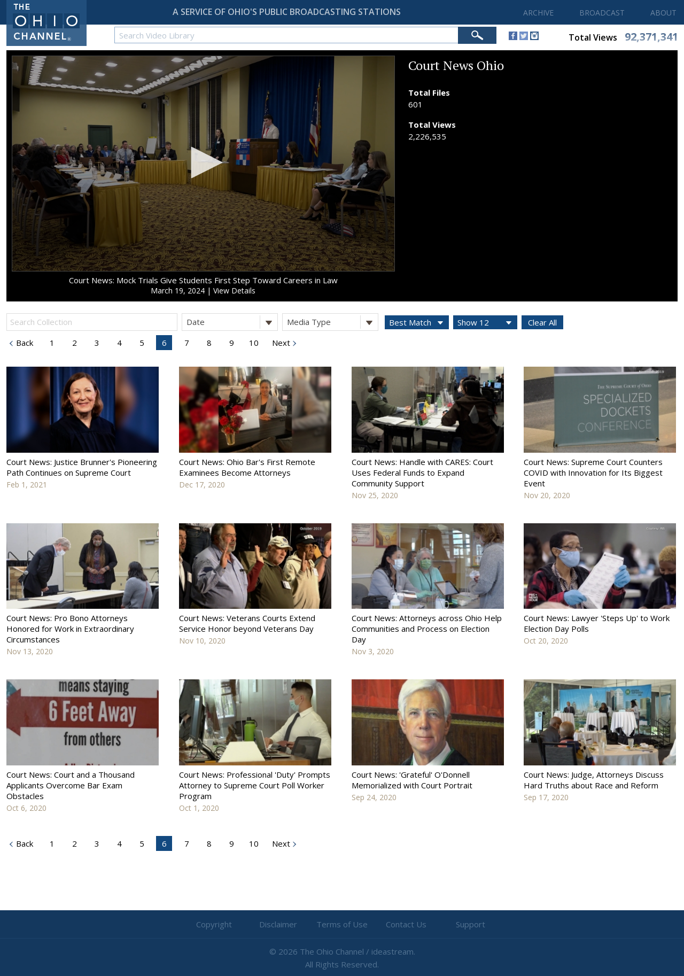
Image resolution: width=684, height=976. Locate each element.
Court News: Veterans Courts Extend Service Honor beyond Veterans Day (247, 623)
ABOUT (663, 12)
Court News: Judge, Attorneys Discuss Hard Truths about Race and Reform (594, 780)
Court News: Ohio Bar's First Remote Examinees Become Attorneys (247, 467)
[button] (203, 162)
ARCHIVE (538, 12)
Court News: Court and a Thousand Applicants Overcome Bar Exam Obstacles (70, 785)
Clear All (542, 322)
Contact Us (406, 924)
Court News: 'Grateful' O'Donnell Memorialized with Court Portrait (412, 780)
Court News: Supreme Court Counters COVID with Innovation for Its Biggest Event (593, 472)
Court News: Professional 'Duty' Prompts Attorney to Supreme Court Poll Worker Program (254, 785)
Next (280, 342)
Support (470, 924)
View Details (234, 290)
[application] (203, 163)
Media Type (332, 322)
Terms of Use (342, 924)
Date (231, 322)
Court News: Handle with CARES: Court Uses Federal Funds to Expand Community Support (422, 472)
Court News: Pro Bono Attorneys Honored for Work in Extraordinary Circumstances (70, 629)
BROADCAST (602, 12)
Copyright (214, 924)
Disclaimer (278, 924)
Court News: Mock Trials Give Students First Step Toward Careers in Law (203, 280)
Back (23, 342)
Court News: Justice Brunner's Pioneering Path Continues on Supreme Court (81, 467)
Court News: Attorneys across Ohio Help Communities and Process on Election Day (427, 629)
